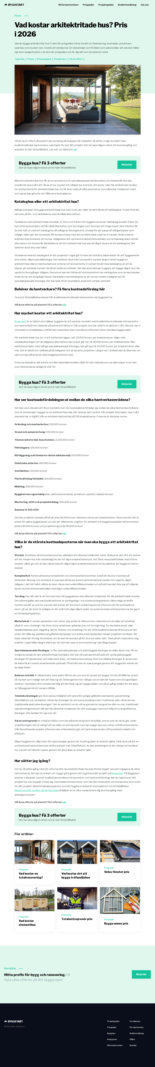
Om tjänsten (135, 1021)
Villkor (132, 1039)
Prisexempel (44, 59)
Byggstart (20, 321)
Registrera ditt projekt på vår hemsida (36, 790)
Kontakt (133, 1045)
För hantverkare (137, 1027)
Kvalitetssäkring (127, 4)
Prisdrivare (60, 59)
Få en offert (75, 59)
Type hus (20, 59)
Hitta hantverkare (68, 4)
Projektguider (106, 4)
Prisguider (88, 4)
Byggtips (111, 1033)
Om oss (145, 4)
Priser (18, 15)
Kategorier (112, 1039)
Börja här (127, 164)
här (75, 149)
